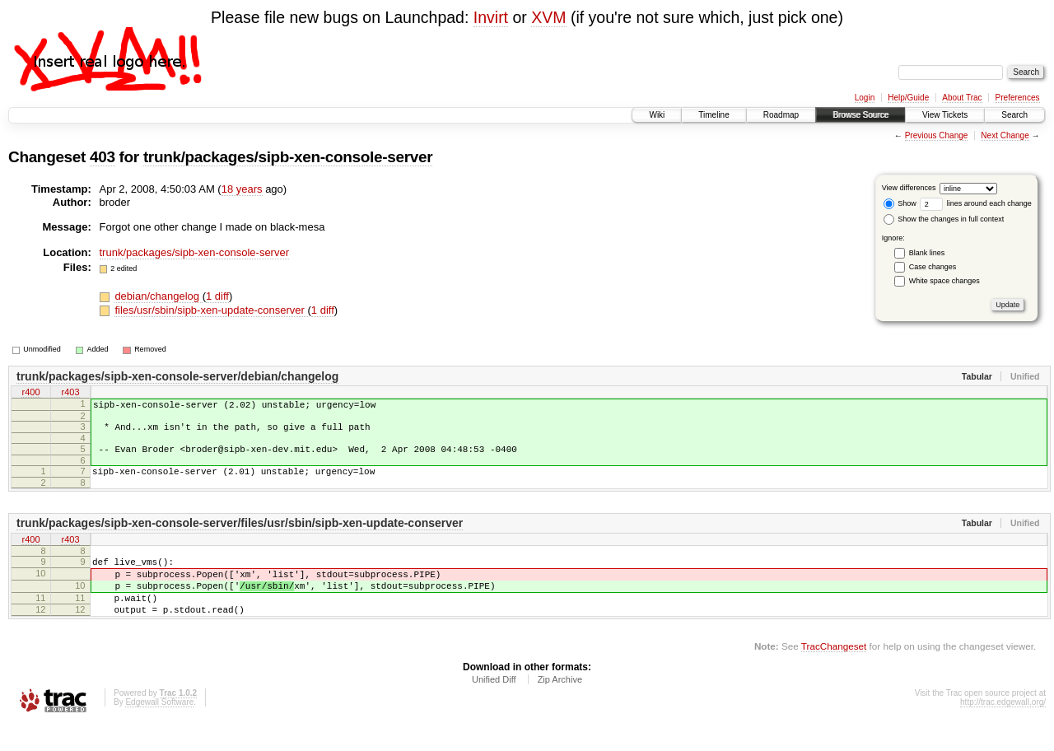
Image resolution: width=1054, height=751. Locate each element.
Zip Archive (560, 706)
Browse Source (860, 114)
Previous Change (936, 135)
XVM (548, 17)
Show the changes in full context (944, 219)
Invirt (490, 17)
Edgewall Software (159, 729)
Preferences (1018, 97)
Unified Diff (494, 706)
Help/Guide (908, 97)
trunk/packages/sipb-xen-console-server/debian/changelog (177, 376)
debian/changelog (158, 296)
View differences (909, 188)
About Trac (962, 97)
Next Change (1004, 135)
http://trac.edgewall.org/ (1003, 729)
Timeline (713, 114)
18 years (242, 189)
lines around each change (976, 203)
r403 (70, 394)
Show (900, 203)
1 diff (217, 296)
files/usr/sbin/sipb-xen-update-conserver (210, 310)
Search (1014, 114)
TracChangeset (833, 673)
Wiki (657, 114)
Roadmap (781, 114)
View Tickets (945, 114)
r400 (30, 394)
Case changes (933, 267)
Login (864, 97)
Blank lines (927, 253)
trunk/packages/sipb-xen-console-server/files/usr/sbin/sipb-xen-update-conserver (239, 535)
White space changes (944, 281)
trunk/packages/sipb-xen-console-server (287, 157)
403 (102, 157)
